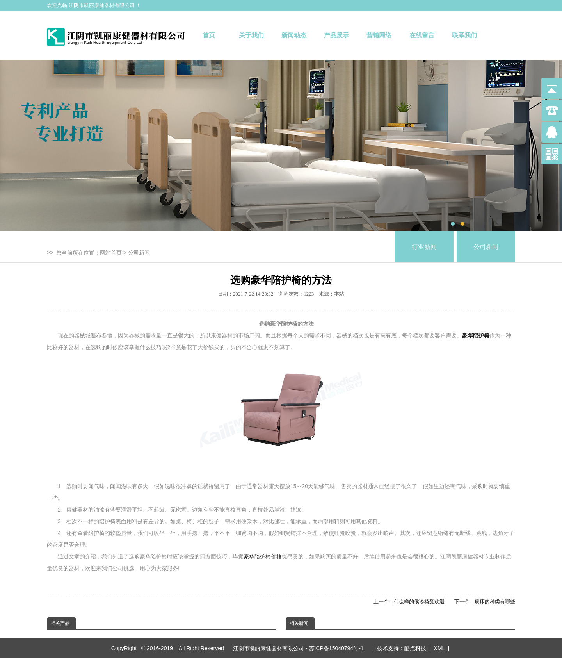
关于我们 (251, 35)
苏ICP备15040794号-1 (338, 648)
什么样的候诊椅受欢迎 (419, 602)
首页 (209, 35)
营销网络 (378, 35)
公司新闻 (139, 253)
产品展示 (336, 35)
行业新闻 (424, 246)
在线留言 (421, 35)
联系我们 (464, 35)
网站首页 (111, 253)
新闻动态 (293, 35)
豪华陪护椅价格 (263, 556)
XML (439, 648)
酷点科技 (415, 648)
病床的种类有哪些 (495, 602)
